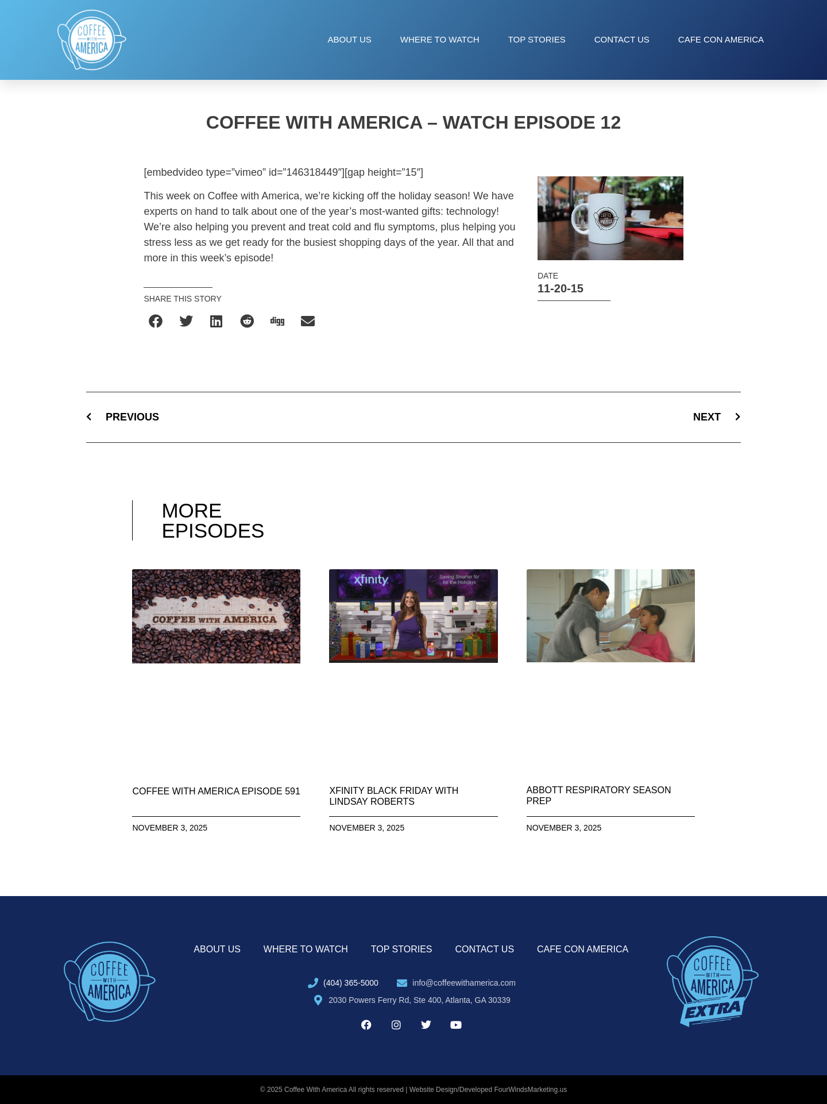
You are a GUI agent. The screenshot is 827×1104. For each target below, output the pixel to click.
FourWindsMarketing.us (530, 1090)
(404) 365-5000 (350, 982)
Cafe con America (721, 39)
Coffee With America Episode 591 (216, 791)
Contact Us (622, 39)
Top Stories (537, 39)
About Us (349, 39)
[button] (156, 321)
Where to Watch (440, 39)
